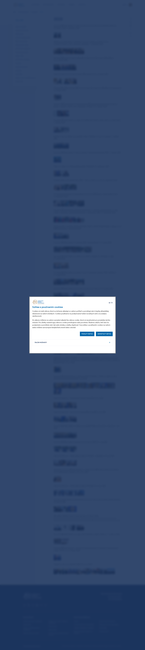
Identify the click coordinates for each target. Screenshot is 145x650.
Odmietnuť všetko (104, 334)
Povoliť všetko (87, 334)
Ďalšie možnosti (41, 342)
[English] (111, 303)
